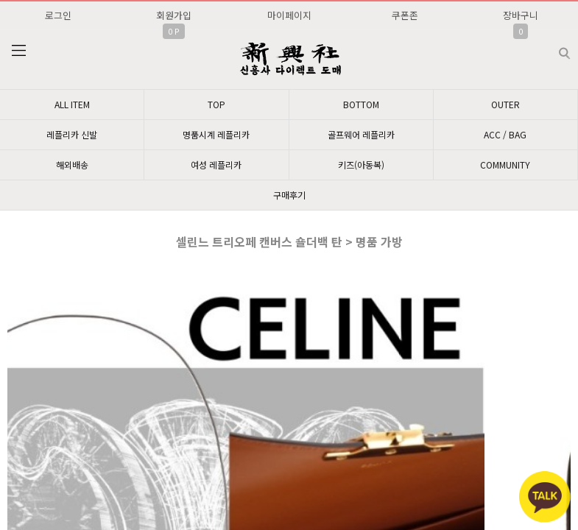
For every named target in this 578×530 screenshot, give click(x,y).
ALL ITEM (72, 104)
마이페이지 (289, 15)
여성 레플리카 (216, 164)
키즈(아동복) (361, 164)
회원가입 (173, 15)
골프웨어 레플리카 (361, 134)
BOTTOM (361, 104)
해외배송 (72, 164)
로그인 (58, 15)
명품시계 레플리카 (216, 134)
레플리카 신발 (71, 134)
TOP (216, 104)
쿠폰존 (405, 15)
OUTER (505, 104)
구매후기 (289, 194)
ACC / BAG (505, 134)
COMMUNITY (505, 164)
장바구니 (520, 15)
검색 (552, 47)
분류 (18, 51)
